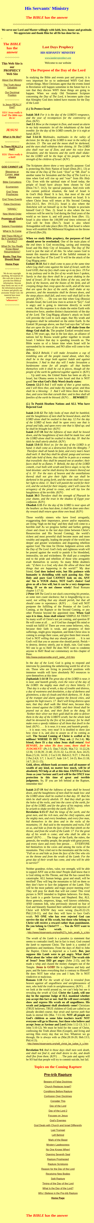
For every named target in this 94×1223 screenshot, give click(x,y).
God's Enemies (58, 1120)
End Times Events (12, 199)
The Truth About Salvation (12, 86)
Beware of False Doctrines (58, 1081)
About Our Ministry (12, 80)
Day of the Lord (58, 1106)
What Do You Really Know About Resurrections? (12, 249)
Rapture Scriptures (58, 1164)
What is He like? (12, 137)
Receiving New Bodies (58, 1174)
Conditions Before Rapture (58, 1091)
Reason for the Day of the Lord (58, 1169)
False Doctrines (12, 204)
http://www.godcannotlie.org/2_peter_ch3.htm (50, 657)
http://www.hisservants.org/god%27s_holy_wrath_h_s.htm (58, 932)
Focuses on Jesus (58, 1115)
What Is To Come (12, 231)
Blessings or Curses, (12, 174)
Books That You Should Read (12, 258)
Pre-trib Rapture (58, 1075)
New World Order (12, 214)
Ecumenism (12, 187)
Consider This (57, 1101)
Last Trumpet (58, 1130)
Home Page (12, 264)
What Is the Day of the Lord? (58, 1188)
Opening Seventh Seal (58, 1154)
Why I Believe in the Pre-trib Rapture (58, 1193)
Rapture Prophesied (58, 1159)
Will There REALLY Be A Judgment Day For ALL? (12, 239)
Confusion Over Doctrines (58, 1096)
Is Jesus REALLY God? (12, 106)
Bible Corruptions (12, 182)
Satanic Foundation (12, 226)
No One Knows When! (58, 1149)
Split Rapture (58, 1178)
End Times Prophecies (12, 193)
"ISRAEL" (12, 209)
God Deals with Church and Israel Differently (58, 1125)
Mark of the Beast (57, 1140)
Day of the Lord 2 (58, 1111)
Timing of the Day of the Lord (58, 1183)
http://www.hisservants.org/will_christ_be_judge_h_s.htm (57, 1043)
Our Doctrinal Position (12, 94)
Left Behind (58, 1135)
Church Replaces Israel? (58, 1086)
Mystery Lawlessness (57, 1144)
